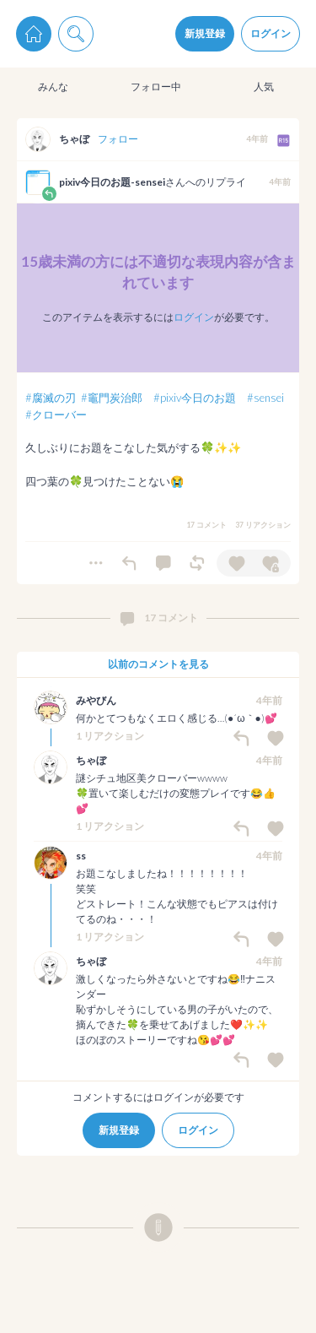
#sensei (265, 397)
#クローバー (56, 414)
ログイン (270, 33)
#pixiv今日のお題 (194, 397)
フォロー (118, 139)
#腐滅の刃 (50, 397)
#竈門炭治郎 (111, 397)
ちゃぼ (74, 139)
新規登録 (205, 33)
